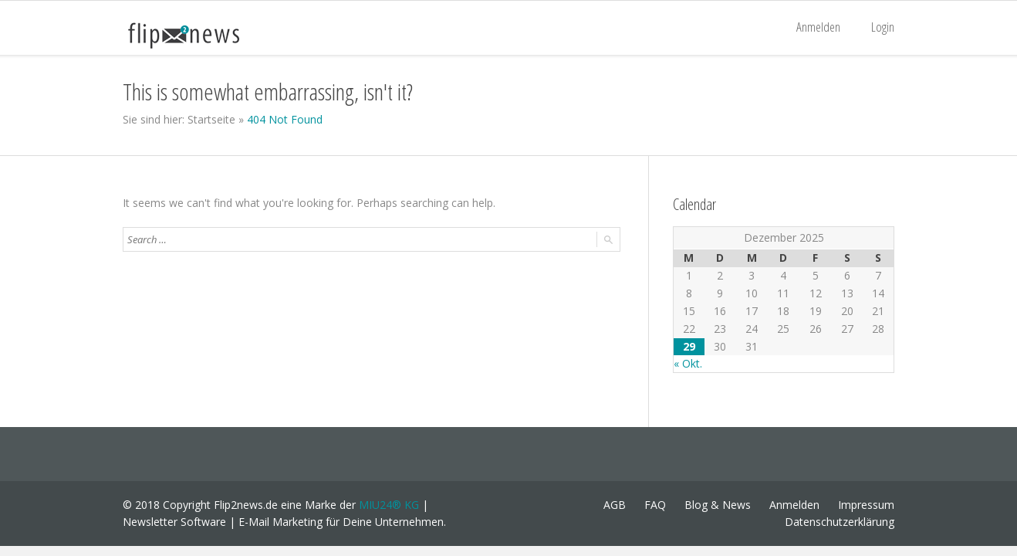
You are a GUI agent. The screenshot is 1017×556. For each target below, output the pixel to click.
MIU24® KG (389, 504)
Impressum (866, 504)
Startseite (211, 119)
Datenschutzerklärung (839, 521)
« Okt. (688, 363)
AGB (614, 504)
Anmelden (818, 27)
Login (882, 27)
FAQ (655, 504)
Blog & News (717, 504)
